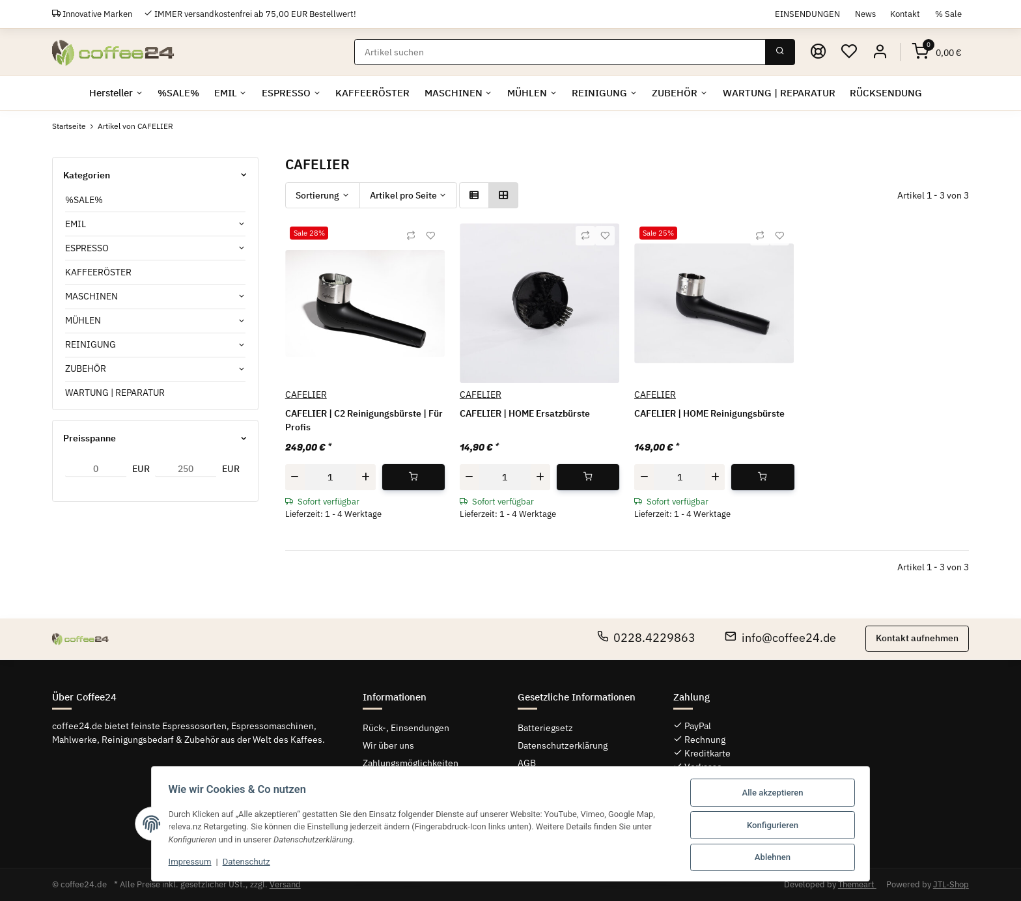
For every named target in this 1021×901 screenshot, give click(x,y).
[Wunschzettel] (849, 52)
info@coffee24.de (780, 637)
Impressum (186, 863)
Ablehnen (776, 858)
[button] (879, 52)
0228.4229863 (646, 637)
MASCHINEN (91, 296)
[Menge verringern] (295, 477)
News (865, 14)
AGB (527, 763)
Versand (285, 884)
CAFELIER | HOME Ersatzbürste (525, 413)
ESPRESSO (87, 248)
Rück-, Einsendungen (406, 728)
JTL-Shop (951, 884)
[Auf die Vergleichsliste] (411, 235)
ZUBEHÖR (85, 368)
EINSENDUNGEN (807, 14)
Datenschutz (242, 863)
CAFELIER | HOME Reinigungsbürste (709, 413)
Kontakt (905, 14)
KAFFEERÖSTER (98, 272)
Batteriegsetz (545, 728)
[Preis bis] (185, 469)
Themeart (857, 884)
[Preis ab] (95, 469)
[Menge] (330, 477)
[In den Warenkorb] (413, 477)
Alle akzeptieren (776, 794)
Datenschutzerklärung (563, 745)
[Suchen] (560, 52)
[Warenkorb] (937, 52)
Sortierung (317, 195)
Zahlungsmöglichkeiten (410, 763)
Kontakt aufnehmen (917, 638)
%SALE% (84, 200)
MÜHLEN (83, 320)
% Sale (948, 14)
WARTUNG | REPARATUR (115, 392)
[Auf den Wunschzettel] (430, 235)
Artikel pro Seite (403, 195)
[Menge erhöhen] (366, 477)
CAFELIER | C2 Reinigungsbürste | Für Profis (364, 420)
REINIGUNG (90, 344)
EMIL (75, 224)
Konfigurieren (776, 826)
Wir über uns (388, 745)
